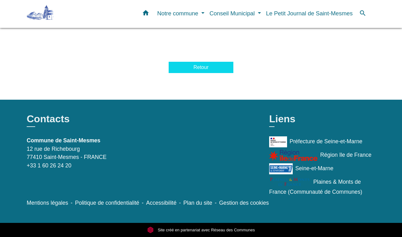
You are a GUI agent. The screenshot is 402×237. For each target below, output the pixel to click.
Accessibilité (161, 203)
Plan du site (197, 203)
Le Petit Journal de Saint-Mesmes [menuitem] (309, 13)
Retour (201, 67)
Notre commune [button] (178, 13)
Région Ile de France (320, 155)
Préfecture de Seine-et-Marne (315, 141)
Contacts (48, 118)
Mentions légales (47, 203)
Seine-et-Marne (301, 168)
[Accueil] (66, 14)
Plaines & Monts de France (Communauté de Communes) (315, 186)
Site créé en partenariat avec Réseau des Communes (201, 230)
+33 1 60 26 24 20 (49, 165)
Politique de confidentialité (107, 203)
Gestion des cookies (244, 203)
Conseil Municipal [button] (232, 13)
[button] (146, 14)
